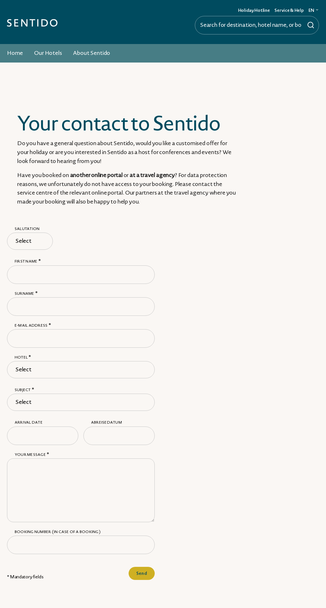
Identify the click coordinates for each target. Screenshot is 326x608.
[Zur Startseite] (32, 22)
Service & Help (288, 10)
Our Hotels (48, 53)
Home (15, 53)
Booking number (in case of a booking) (58, 532)
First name (28, 261)
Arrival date (29, 422)
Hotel (23, 357)
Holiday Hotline (254, 10)
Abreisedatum (106, 422)
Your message (32, 455)
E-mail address (33, 325)
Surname (26, 294)
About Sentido (91, 53)
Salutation (27, 229)
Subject (24, 390)
